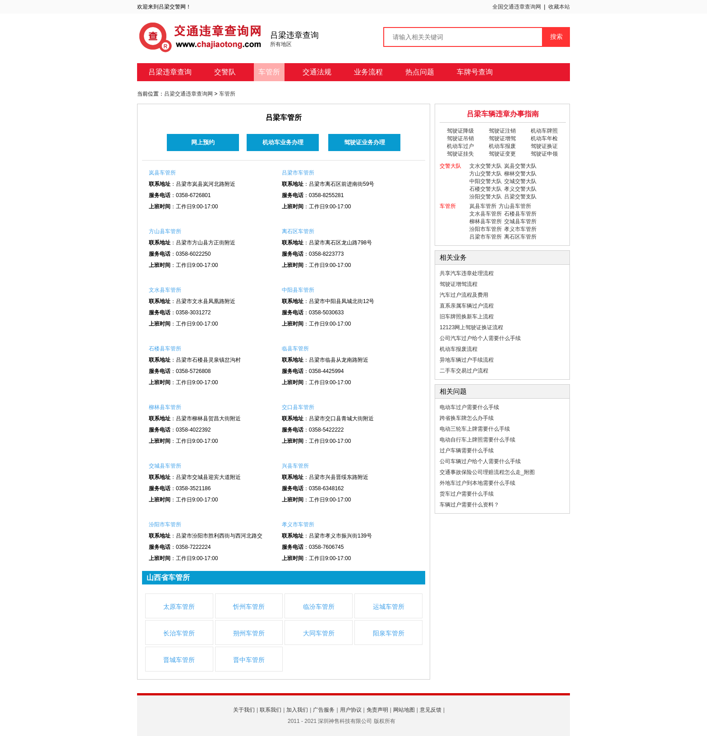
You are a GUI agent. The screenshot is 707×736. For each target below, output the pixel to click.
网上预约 (203, 142)
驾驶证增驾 (502, 138)
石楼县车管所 (165, 348)
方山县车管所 (165, 231)
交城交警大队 (520, 181)
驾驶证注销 (502, 131)
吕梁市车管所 (298, 173)
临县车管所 (295, 348)
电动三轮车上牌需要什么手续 (475, 429)
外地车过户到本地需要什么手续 (477, 483)
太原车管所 (179, 606)
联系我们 (270, 710)
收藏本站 (559, 7)
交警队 (225, 72)
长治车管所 (179, 633)
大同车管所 (319, 633)
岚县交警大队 (520, 166)
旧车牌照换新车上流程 (467, 316)
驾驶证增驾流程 (458, 284)
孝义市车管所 (298, 524)
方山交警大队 (485, 173)
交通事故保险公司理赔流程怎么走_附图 (487, 472)
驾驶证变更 (502, 154)
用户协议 (351, 710)
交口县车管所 (298, 407)
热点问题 (419, 72)
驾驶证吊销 (460, 138)
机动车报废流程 (458, 349)
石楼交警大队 (485, 189)
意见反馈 (430, 710)
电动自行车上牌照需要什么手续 (477, 440)
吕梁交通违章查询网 (188, 94)
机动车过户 (460, 146)
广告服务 (324, 710)
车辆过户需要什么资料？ (469, 504)
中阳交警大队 (485, 181)
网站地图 (404, 710)
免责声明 (377, 710)
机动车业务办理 (282, 142)
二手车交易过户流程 (464, 371)
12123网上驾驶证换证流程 (471, 327)
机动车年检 (544, 138)
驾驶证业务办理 (364, 142)
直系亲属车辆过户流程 (467, 306)
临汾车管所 (319, 606)
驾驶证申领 (544, 154)
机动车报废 (502, 146)
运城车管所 (388, 606)
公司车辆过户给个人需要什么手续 (480, 461)
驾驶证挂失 (460, 154)
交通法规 (317, 72)
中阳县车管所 (298, 290)
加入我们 (297, 710)
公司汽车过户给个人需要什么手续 (480, 338)
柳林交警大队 (520, 173)
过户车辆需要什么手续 (467, 450)
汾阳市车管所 (165, 524)
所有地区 (281, 44)
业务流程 (368, 72)
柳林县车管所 (165, 407)
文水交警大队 (485, 166)
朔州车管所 (249, 633)
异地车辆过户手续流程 (467, 360)
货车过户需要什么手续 (467, 494)
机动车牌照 (544, 131)
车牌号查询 (475, 72)
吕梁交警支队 (520, 196)
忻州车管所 (249, 606)
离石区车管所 (298, 231)
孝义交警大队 (520, 189)
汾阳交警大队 (485, 196)
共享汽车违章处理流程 (467, 273)
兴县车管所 (295, 466)
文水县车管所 (165, 290)
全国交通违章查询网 (516, 7)
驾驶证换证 (544, 146)
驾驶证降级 (460, 131)
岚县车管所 (162, 173)
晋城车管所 (179, 659)
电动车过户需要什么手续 (469, 407)
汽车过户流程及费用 (464, 295)
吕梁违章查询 (170, 72)
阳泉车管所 (388, 633)
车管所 (269, 72)
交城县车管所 (165, 466)
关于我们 (244, 710)
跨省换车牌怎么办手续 (467, 418)
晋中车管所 (249, 659)
